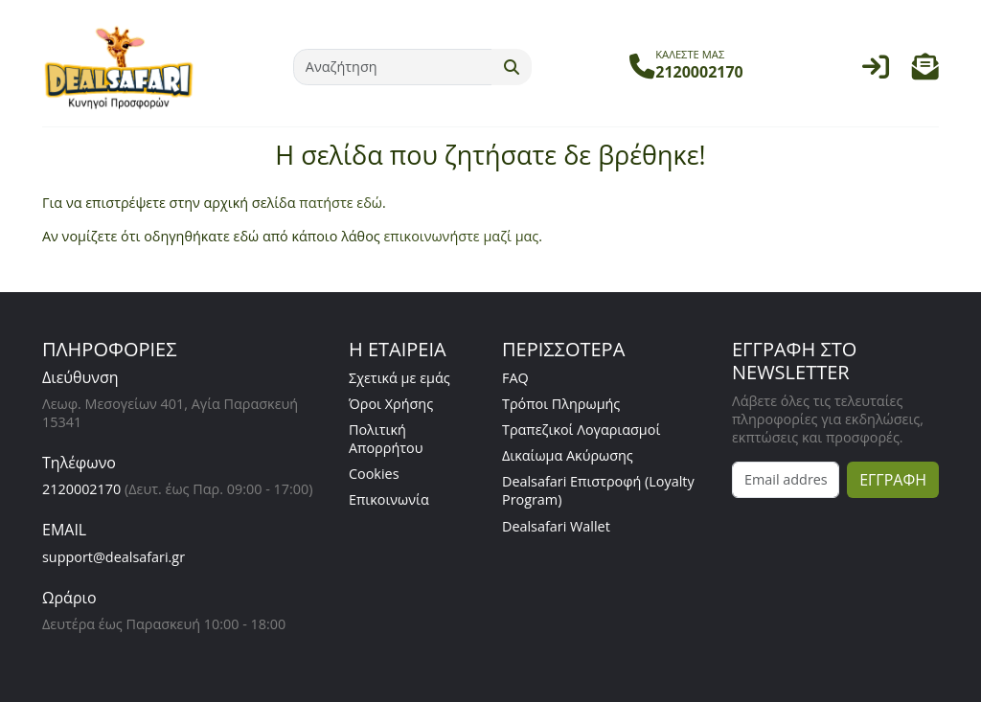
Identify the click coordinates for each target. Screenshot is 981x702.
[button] (925, 71)
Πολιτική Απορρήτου (386, 438)
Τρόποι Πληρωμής (561, 404)
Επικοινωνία (389, 499)
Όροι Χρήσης (391, 404)
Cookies (374, 473)
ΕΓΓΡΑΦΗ (892, 479)
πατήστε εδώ (340, 202)
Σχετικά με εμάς (399, 378)
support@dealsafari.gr (113, 557)
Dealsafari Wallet (556, 526)
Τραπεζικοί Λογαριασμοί (581, 429)
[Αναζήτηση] (392, 67)
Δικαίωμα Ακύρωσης (567, 455)
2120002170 (81, 489)
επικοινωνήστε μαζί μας (460, 236)
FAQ (515, 378)
